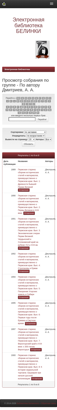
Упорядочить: (19, 136)
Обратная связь (48, 403)
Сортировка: (17, 132)
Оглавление (24, 190)
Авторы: (40, 139)
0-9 (18, 98)
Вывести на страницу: (16, 139)
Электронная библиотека (17, 69)
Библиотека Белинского (28, 403)
